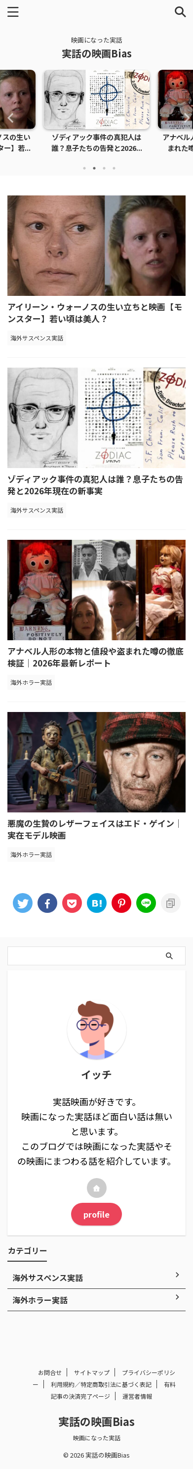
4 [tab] (114, 168)
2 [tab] (94, 168)
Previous (9, 117)
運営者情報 (137, 1396)
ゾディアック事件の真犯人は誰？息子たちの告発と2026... (96, 142)
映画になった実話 (96, 1437)
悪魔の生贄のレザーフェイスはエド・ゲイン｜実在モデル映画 (95, 829)
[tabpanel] (96, 114)
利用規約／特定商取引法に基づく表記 (101, 1384)
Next (184, 117)
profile (96, 1214)
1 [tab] (84, 168)
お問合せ (50, 1372)
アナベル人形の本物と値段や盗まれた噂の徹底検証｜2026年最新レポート (95, 657)
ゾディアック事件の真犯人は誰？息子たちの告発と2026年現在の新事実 (95, 485)
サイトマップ (92, 1372)
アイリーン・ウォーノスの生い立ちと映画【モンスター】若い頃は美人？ (94, 312)
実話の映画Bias (97, 53)
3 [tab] (104, 168)
